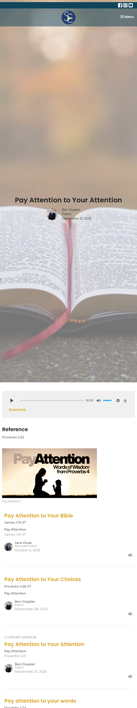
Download (17, 410)
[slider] (50, 400)
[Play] (11, 400)
